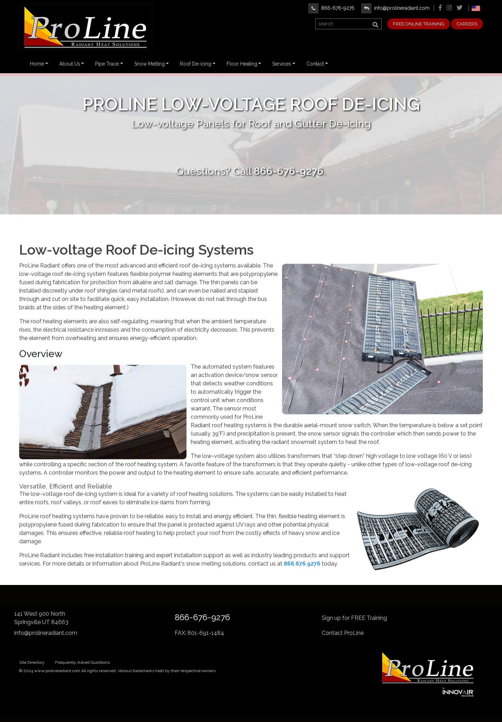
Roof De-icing (195, 64)
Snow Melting (149, 64)
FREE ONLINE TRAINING (418, 23)
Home (37, 64)
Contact (315, 64)
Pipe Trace (107, 64)
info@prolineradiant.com (395, 8)
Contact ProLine (343, 633)
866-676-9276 (332, 8)
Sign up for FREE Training (354, 618)
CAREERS (467, 23)
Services (281, 64)
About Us (69, 64)
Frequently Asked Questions (82, 662)
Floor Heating (242, 64)
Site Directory (32, 662)
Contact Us (251, 150)
